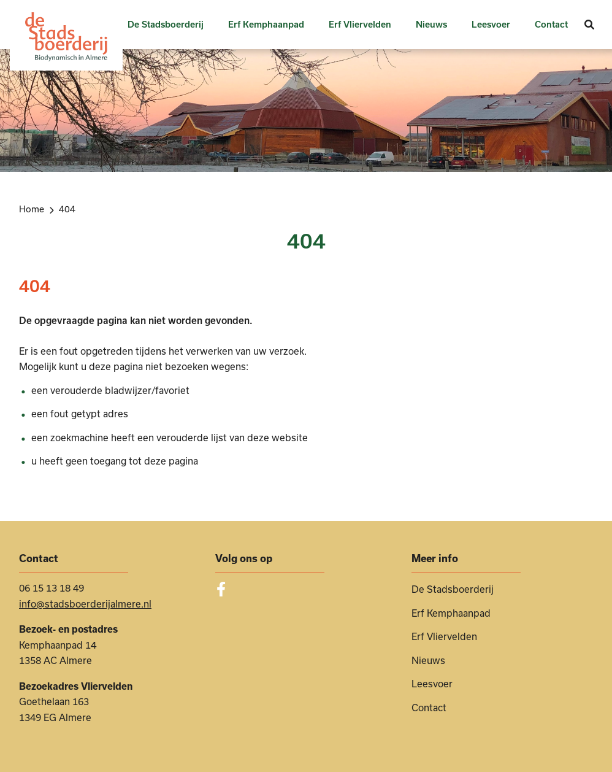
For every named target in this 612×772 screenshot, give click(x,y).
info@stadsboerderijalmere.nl (85, 603)
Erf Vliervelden (360, 24)
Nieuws (431, 24)
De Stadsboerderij (166, 24)
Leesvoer (491, 24)
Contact (551, 24)
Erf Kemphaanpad (266, 24)
